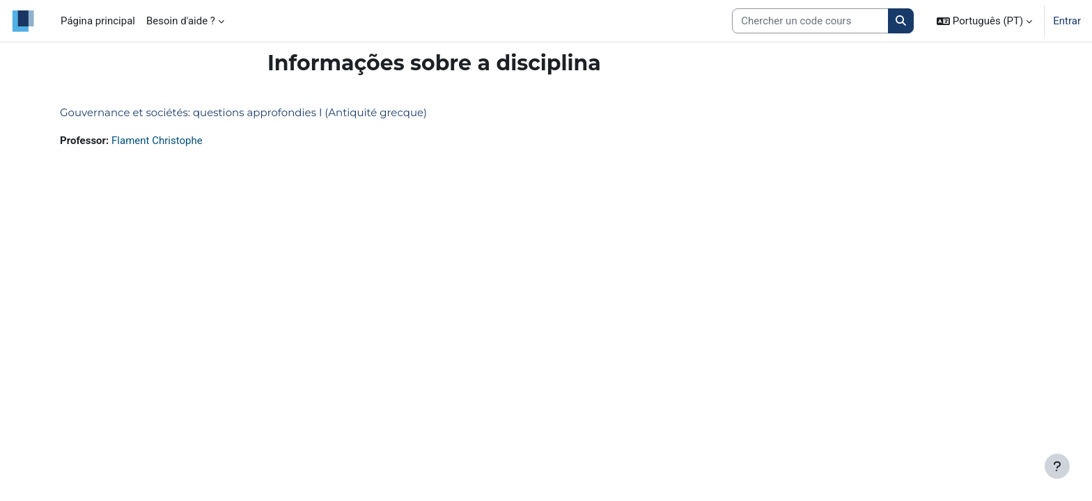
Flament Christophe (157, 140)
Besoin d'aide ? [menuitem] (180, 21)
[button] (984, 21)
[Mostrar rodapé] (1057, 466)
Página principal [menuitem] (98, 21)
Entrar (1067, 21)
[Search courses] (810, 21)
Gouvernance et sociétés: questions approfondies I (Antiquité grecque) (243, 112)
